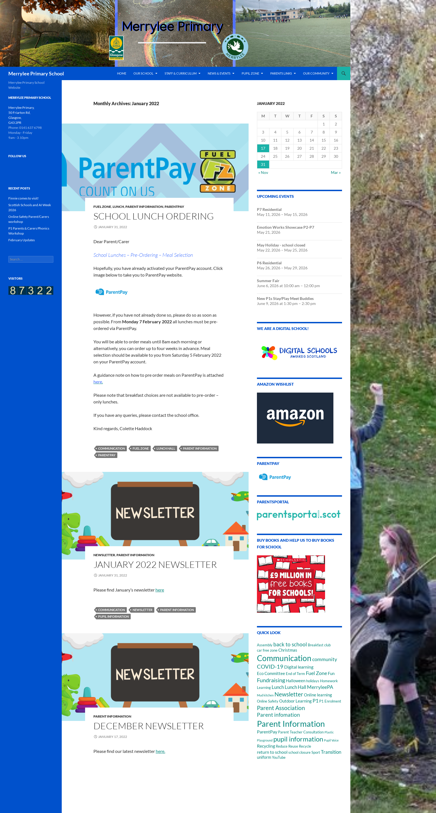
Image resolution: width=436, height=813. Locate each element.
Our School (143, 73)
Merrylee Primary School (36, 73)
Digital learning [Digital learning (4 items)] (298, 666)
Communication (111, 448)
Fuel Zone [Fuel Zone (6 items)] (316, 673)
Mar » (336, 172)
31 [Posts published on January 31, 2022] (263, 164)
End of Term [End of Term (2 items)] (295, 673)
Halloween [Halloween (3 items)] (295, 680)
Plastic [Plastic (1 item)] (329, 732)
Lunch (118, 207)
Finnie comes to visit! (23, 198)
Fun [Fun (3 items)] (331, 673)
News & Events (219, 73)
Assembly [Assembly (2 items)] (264, 645)
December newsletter (148, 725)
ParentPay (174, 207)
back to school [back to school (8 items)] (290, 644)
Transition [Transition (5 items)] (331, 752)
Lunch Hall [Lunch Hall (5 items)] (295, 687)
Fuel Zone (102, 207)
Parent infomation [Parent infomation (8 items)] (278, 714)
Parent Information (144, 207)
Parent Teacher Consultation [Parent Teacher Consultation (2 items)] (301, 732)
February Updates (21, 240)
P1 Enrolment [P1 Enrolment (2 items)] (330, 701)
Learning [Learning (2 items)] (264, 687)
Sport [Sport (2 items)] (315, 752)
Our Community (316, 73)
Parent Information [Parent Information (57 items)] (291, 723)
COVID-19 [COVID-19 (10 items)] (270, 666)
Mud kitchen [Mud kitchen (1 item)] (265, 695)
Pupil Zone (250, 73)
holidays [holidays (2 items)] (312, 681)
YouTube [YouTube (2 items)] (279, 757)
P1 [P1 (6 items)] (315, 701)
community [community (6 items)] (324, 659)
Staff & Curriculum (181, 73)
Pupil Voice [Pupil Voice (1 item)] (331, 740)
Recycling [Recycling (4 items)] (266, 745)
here (159, 589)
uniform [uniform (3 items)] (264, 757)
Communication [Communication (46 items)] (284, 658)
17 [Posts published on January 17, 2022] (263, 148)
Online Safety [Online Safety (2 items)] (267, 701)
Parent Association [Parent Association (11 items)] (281, 707)
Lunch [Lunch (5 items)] (278, 687)
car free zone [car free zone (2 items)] (267, 650)
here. (160, 751)
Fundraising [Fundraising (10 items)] (271, 680)
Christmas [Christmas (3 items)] (287, 650)
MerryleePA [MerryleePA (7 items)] (320, 687)
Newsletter (104, 555)
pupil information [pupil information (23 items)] (298, 739)
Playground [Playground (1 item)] (264, 740)
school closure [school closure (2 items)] (299, 752)
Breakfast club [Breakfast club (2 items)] (319, 645)
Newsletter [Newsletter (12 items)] (288, 694)
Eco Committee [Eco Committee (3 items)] (271, 673)
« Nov (263, 172)
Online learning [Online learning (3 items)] (318, 695)
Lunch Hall (166, 448)
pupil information (113, 616)
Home (121, 73)
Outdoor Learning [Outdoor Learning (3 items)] (295, 701)
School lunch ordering (153, 216)
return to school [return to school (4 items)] (272, 752)
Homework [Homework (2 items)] (329, 681)
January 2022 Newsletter (155, 564)
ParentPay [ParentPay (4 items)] (267, 731)
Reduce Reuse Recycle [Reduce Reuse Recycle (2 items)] (293, 746)
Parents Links (281, 73)
